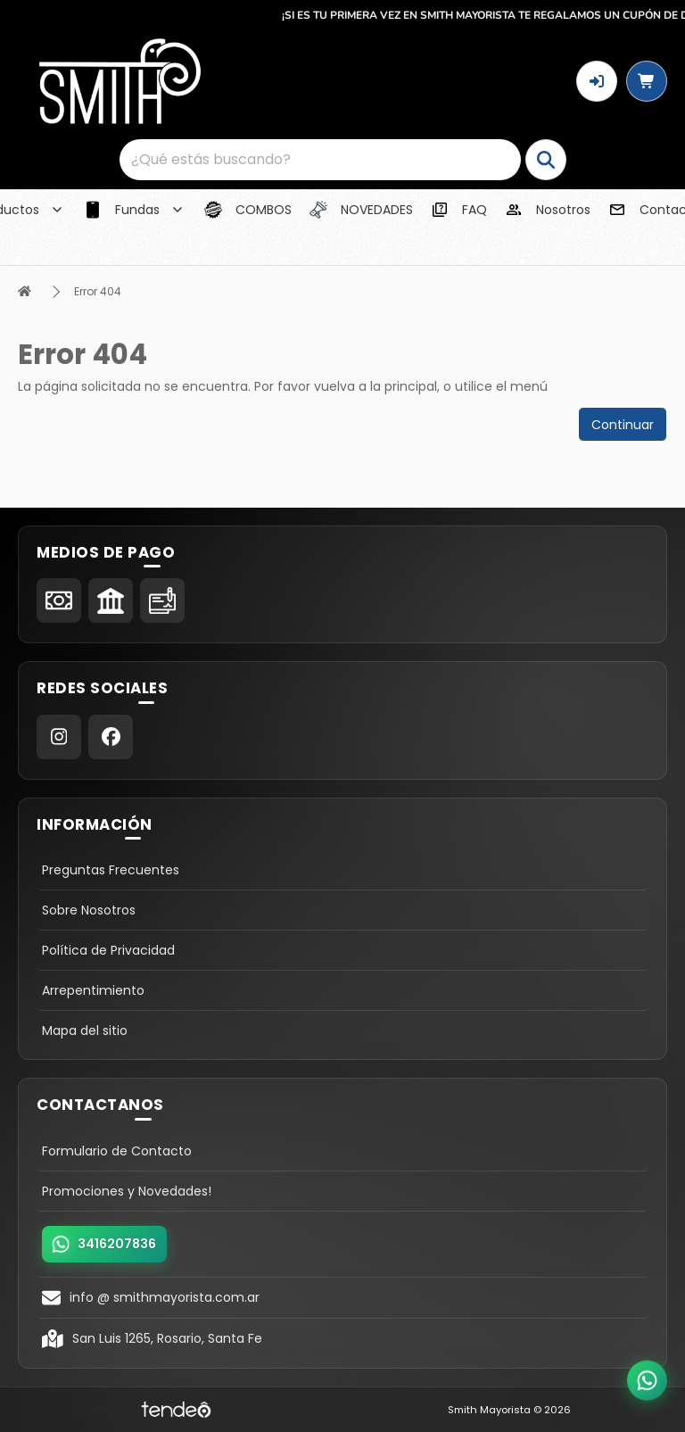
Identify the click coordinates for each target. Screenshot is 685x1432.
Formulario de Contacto (117, 1151)
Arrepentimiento (93, 990)
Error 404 (97, 291)
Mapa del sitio (85, 1030)
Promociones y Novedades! (126, 1191)
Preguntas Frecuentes (110, 870)
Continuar (622, 425)
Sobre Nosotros (89, 910)
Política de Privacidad (108, 950)
